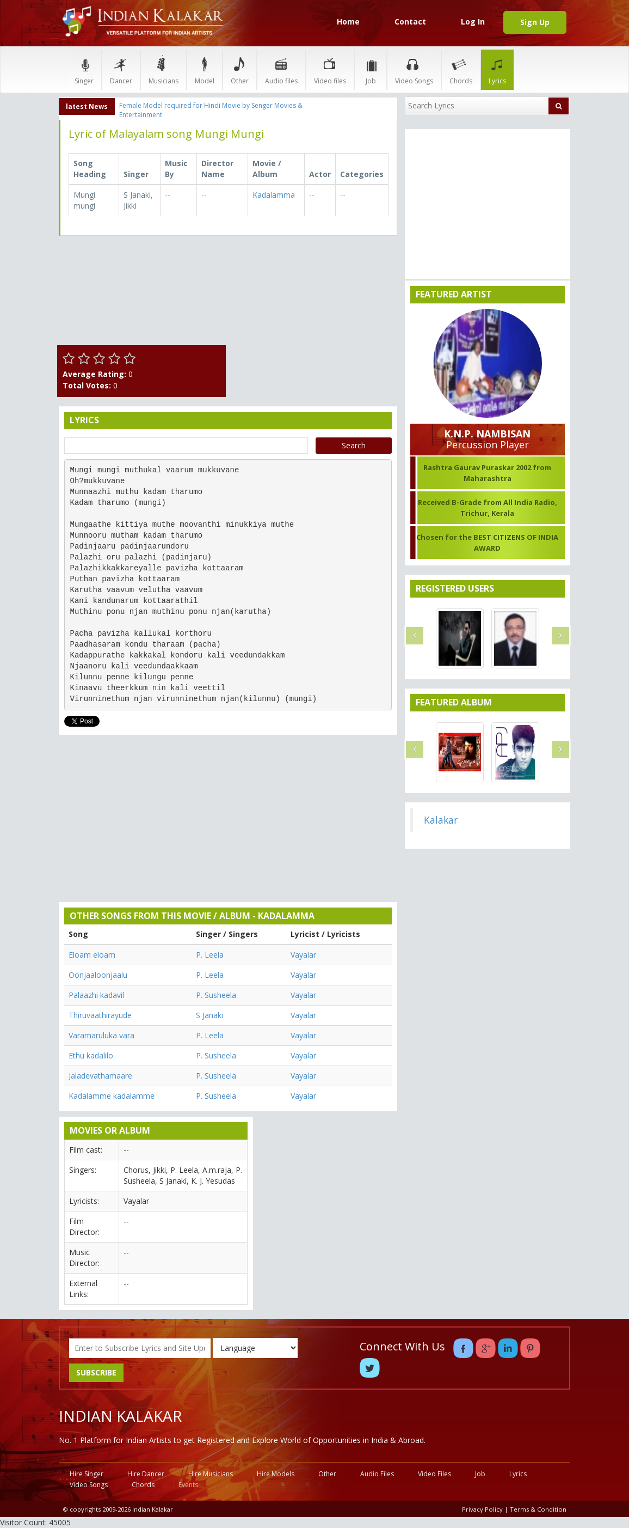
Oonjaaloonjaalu (98, 975)
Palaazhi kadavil (96, 995)
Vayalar (303, 954)
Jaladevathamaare (100, 1075)
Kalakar (441, 819)
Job (370, 69)
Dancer (121, 69)
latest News (87, 106)
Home (348, 21)
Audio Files (377, 1473)
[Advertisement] (314, 312)
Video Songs (414, 69)
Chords (460, 69)
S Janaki (209, 1015)
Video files (330, 69)
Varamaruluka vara (101, 1035)
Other (240, 69)
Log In (473, 21)
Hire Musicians (210, 1473)
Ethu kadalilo (91, 1055)
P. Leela (210, 954)
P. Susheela (216, 995)
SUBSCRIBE (96, 1372)
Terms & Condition (538, 1509)
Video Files (434, 1473)
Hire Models (275, 1473)
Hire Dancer (145, 1473)
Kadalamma (273, 195)
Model (204, 69)
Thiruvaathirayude (100, 1015)
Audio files (281, 69)
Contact (410, 21)
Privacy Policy (482, 1509)
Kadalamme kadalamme (112, 1096)
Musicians (163, 69)
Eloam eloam (92, 954)
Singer (84, 69)
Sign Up (535, 22)
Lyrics (497, 69)
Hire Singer (86, 1473)
